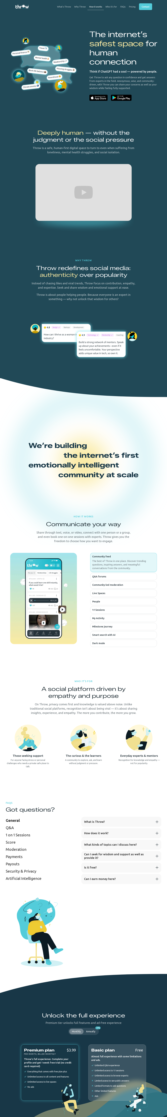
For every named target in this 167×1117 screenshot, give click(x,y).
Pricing (132, 6)
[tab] (13, 820)
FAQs (123, 6)
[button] (121, 822)
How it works (95, 6)
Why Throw (80, 6)
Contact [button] (145, 6)
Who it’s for (111, 6)
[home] (22, 7)
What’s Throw (64, 6)
